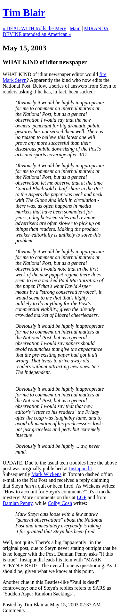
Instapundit (80, 468)
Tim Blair (24, 12)
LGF (81, 497)
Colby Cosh (60, 503)
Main (75, 28)
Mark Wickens (46, 474)
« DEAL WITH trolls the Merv (34, 28)
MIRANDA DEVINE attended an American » (55, 31)
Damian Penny (18, 503)
